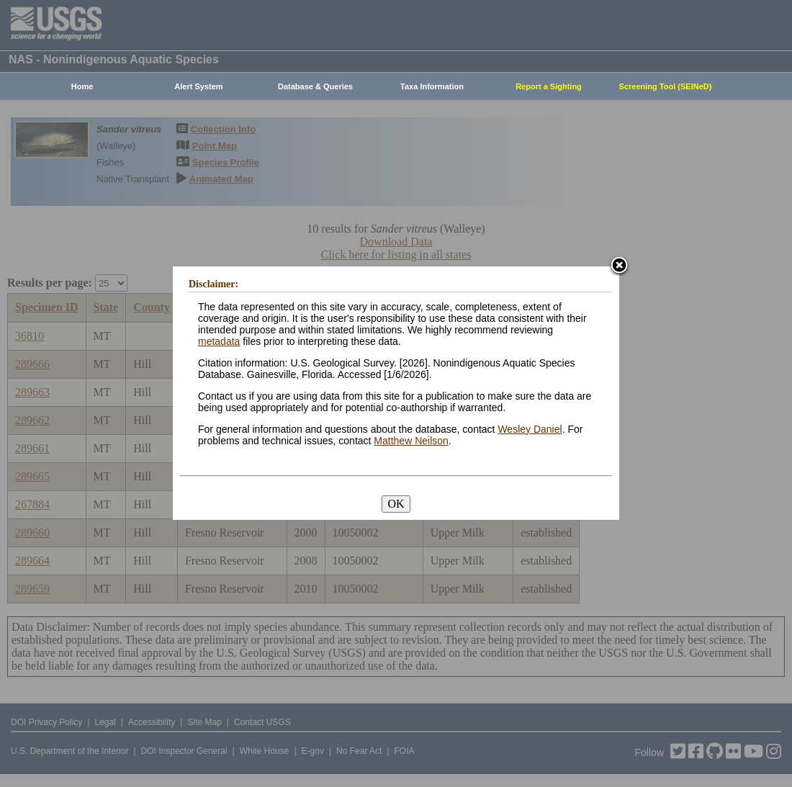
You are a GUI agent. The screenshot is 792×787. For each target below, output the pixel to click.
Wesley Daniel (530, 429)
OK (395, 504)
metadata (219, 341)
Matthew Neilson (411, 440)
